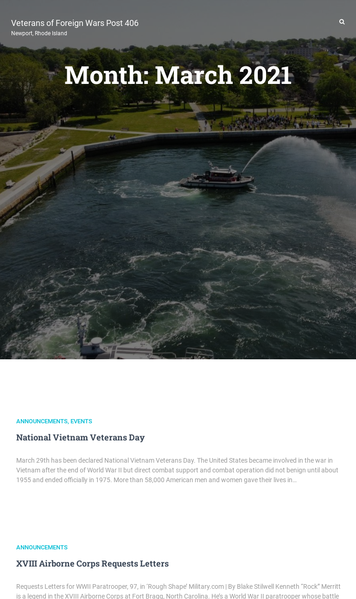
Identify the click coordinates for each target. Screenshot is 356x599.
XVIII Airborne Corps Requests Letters (92, 563)
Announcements (42, 421)
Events (81, 421)
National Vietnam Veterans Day (80, 437)
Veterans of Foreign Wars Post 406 (75, 26)
